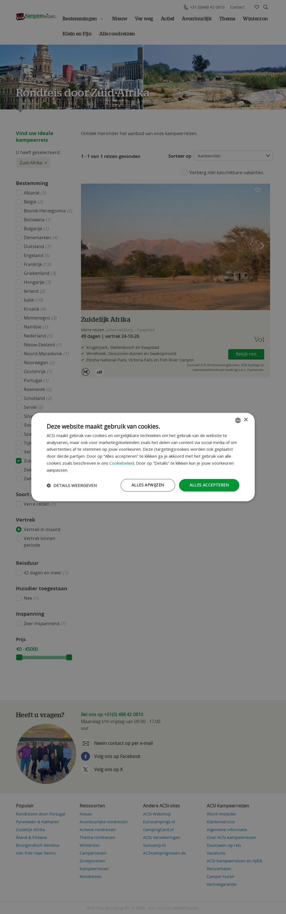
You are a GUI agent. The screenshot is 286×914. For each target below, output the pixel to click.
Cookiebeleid (121, 463)
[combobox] (238, 420)
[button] (72, 485)
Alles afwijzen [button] (148, 485)
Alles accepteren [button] (209, 485)
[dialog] (143, 457)
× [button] (246, 420)
